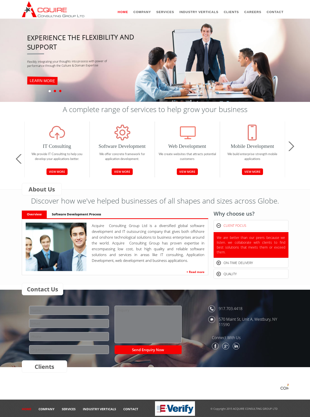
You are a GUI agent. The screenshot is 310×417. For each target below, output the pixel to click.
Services (69, 409)
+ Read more (195, 272)
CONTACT (130, 409)
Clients (231, 12)
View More (57, 172)
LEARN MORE (42, 81)
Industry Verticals (99, 409)
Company (46, 409)
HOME (26, 409)
